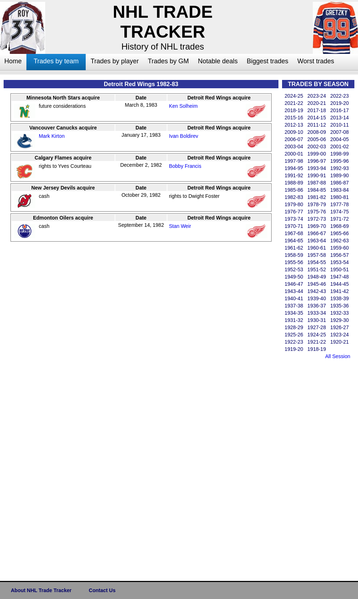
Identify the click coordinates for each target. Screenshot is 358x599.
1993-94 (316, 168)
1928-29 (294, 327)
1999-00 (316, 154)
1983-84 (339, 190)
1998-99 (339, 154)
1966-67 (316, 233)
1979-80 (294, 204)
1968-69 (339, 226)
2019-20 (339, 103)
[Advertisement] (311, 468)
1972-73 (316, 219)
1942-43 (316, 291)
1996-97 (316, 161)
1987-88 (316, 183)
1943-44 (294, 291)
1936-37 (316, 306)
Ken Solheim (183, 106)
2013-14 (339, 117)
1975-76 (316, 211)
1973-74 (294, 219)
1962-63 (339, 240)
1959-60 (339, 248)
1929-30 (339, 320)
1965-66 (339, 233)
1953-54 (339, 262)
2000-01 (294, 154)
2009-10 (294, 132)
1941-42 (339, 291)
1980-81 (339, 197)
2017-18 (316, 110)
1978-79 (316, 204)
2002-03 (316, 146)
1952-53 (294, 269)
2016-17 (339, 110)
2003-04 (294, 146)
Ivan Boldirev (183, 136)
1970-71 (294, 226)
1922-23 (294, 342)
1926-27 (339, 327)
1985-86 (294, 190)
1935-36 (339, 306)
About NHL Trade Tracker (41, 590)
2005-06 (316, 139)
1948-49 (316, 277)
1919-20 (294, 349)
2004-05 (339, 139)
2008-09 (316, 132)
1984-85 (316, 190)
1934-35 (294, 313)
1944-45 (339, 284)
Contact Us (102, 590)
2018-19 (294, 110)
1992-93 (339, 168)
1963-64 (316, 240)
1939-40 (316, 298)
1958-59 (294, 255)
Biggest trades (267, 61)
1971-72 (339, 219)
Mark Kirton (52, 136)
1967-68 (294, 233)
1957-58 (316, 255)
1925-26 (294, 334)
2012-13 (294, 125)
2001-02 (339, 146)
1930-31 (316, 320)
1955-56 (294, 262)
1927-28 (316, 327)
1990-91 (316, 175)
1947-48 (339, 277)
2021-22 (294, 103)
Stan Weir (180, 226)
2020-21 (316, 103)
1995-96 (339, 161)
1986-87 (339, 183)
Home (13, 61)
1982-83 (294, 197)
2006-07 (294, 139)
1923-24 (339, 334)
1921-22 (316, 342)
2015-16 (294, 117)
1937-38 (294, 306)
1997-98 (294, 161)
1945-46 (316, 284)
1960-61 (316, 248)
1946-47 (294, 284)
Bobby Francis (185, 166)
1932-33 (339, 313)
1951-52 (316, 269)
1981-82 (316, 197)
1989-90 (339, 175)
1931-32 (294, 320)
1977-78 (339, 204)
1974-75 (339, 211)
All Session (337, 356)
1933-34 (316, 313)
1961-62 (294, 248)
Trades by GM (168, 61)
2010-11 (339, 125)
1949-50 (294, 277)
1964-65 (294, 240)
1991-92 (294, 175)
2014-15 (316, 117)
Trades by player (114, 61)
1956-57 (339, 255)
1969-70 (316, 226)
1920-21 (339, 342)
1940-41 (294, 298)
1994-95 (294, 168)
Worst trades (315, 61)
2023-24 (316, 96)
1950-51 (339, 269)
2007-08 (339, 132)
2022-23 (339, 96)
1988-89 (294, 183)
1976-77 (294, 211)
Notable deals (218, 61)
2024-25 (294, 96)
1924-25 (316, 334)
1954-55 (316, 262)
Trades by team (56, 61)
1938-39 (339, 298)
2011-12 (316, 125)
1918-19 (316, 349)
